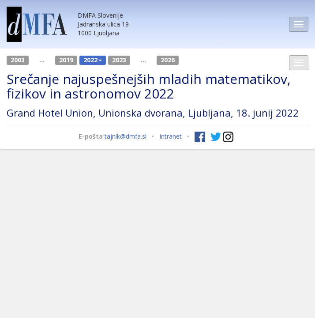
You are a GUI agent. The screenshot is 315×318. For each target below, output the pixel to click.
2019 (66, 60)
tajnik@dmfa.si (125, 136)
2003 (18, 60)
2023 (119, 60)
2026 (168, 60)
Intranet (170, 136)
